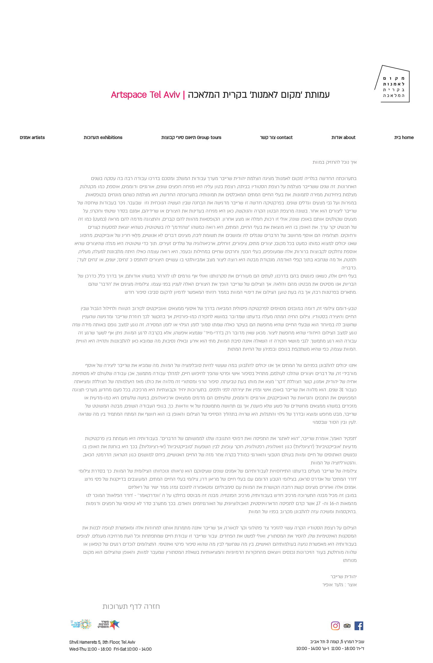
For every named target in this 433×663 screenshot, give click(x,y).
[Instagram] (335, 625)
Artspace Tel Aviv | (148, 95)
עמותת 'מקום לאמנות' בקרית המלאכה (257, 95)
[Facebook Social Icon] (359, 625)
